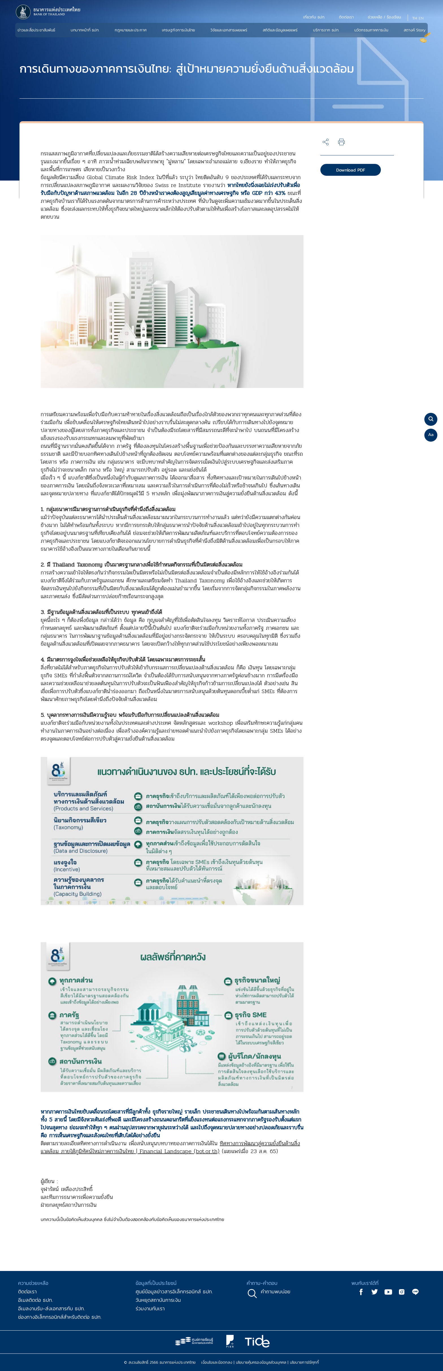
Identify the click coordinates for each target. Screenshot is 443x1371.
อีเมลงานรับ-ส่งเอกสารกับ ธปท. (51, 1308)
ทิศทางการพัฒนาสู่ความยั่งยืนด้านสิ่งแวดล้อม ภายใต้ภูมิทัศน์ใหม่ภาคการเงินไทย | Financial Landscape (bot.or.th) (170, 1147)
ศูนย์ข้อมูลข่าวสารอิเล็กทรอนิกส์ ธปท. (174, 1291)
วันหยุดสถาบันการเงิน (158, 1300)
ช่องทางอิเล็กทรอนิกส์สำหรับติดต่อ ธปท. (59, 1317)
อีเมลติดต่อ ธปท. (35, 1300)
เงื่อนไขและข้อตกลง (216, 1362)
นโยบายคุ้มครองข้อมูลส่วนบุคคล (261, 1362)
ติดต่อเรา (27, 1291)
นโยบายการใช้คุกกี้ (304, 1362)
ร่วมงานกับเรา (150, 1308)
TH (414, 18)
